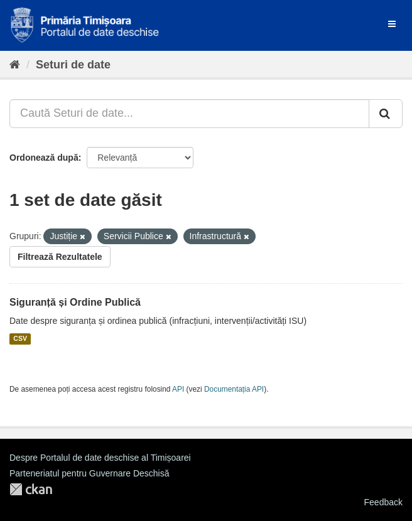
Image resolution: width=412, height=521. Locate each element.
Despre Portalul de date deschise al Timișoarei (100, 458)
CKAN (30, 489)
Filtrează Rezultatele (60, 257)
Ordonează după (44, 158)
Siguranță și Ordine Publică (75, 302)
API (178, 389)
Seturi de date (73, 64)
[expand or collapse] (392, 23)
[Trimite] (386, 113)
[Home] (14, 64)
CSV (20, 339)
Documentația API (234, 389)
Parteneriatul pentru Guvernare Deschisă (89, 473)
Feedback (383, 502)
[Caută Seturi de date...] (189, 113)
